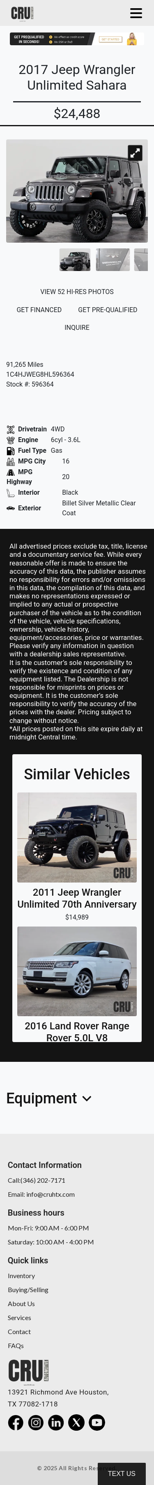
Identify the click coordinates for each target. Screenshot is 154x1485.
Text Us (122, 1473)
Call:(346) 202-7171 (36, 1180)
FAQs (16, 1345)
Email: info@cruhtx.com (41, 1194)
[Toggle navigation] (134, 13)
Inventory (21, 1275)
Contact (19, 1331)
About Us (21, 1303)
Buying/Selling (28, 1289)
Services (19, 1317)
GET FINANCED (39, 310)
